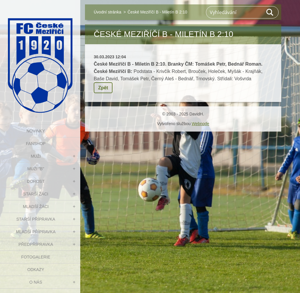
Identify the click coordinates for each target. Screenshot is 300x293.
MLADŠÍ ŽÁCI (36, 206)
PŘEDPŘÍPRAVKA (35, 244)
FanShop (36, 143)
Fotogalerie (35, 257)
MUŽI (36, 156)
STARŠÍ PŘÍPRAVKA (35, 219)
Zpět (103, 87)
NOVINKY (35, 131)
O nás (35, 282)
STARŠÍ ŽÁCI (35, 194)
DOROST (36, 181)
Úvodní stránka (107, 12)
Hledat (270, 12)
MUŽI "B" (35, 168)
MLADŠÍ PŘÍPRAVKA (35, 231)
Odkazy (35, 269)
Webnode (200, 123)
